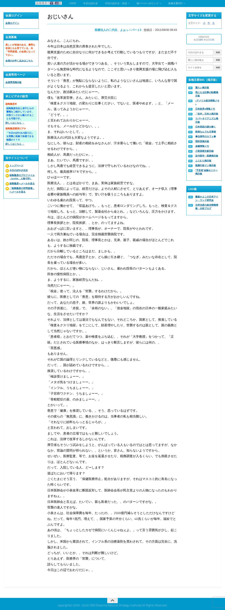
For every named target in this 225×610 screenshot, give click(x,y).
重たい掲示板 (202, 87)
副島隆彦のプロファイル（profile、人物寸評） (22, 177)
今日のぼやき (90, 3)
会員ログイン (12, 23)
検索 (218, 52)
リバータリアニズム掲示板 (206, 120)
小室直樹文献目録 (204, 151)
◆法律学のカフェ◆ (205, 136)
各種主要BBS (175, 3)
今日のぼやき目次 (18, 170)
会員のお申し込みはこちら (19, 60)
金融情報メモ (202, 146)
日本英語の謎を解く (205, 126)
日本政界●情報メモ (205, 109)
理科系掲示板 (202, 141)
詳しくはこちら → (14, 123)
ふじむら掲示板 (203, 160)
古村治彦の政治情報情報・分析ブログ (206, 207)
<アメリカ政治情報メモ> (207, 102)
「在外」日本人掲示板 (206, 113)
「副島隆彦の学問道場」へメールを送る (22, 190)
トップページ (16, 165)
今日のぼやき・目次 (116, 3)
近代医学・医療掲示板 (206, 155)
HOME (72, 3)
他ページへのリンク (148, 3)
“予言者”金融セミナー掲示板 (206, 172)
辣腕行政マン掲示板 (205, 165)
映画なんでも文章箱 (205, 131)
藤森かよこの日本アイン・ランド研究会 (206, 198)
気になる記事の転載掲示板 (206, 94)
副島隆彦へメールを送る (22, 183)
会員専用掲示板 (13, 82)
